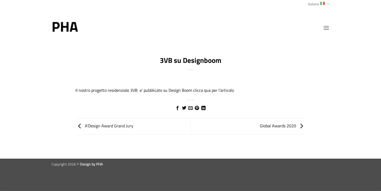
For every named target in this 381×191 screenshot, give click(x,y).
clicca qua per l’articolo (213, 90)
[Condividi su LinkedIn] (203, 108)
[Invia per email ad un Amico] (190, 108)
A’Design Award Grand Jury (104, 126)
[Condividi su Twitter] (184, 108)
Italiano (318, 4)
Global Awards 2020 (283, 126)
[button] (326, 27)
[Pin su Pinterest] (197, 108)
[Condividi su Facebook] (177, 108)
